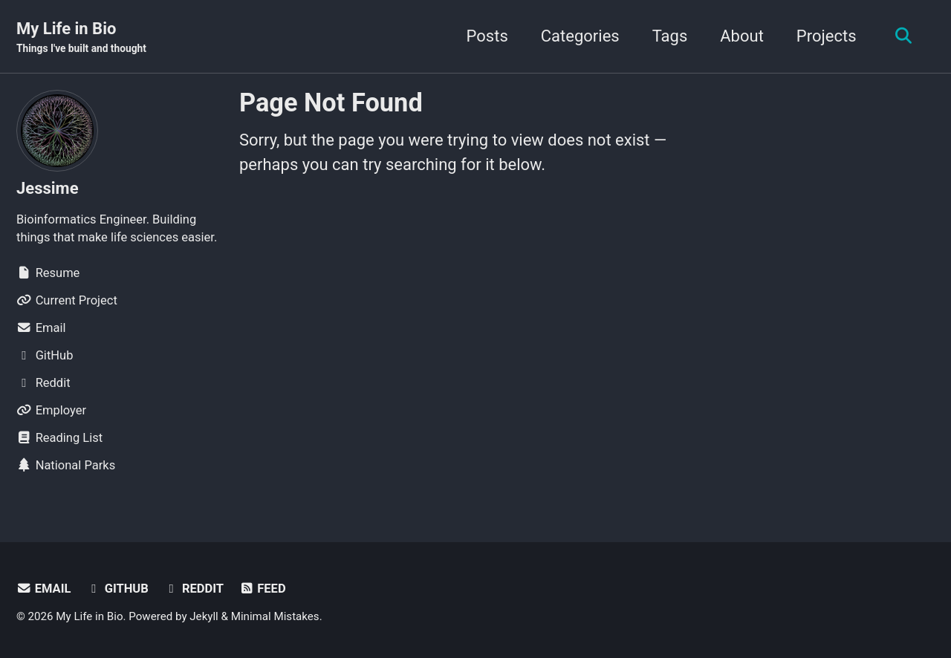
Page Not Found (331, 102)
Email (43, 589)
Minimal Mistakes (275, 616)
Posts (487, 36)
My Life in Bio (81, 37)
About (742, 36)
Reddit (193, 589)
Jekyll (203, 616)
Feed (262, 589)
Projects (826, 36)
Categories (580, 36)
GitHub (117, 589)
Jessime (47, 188)
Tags (670, 36)
